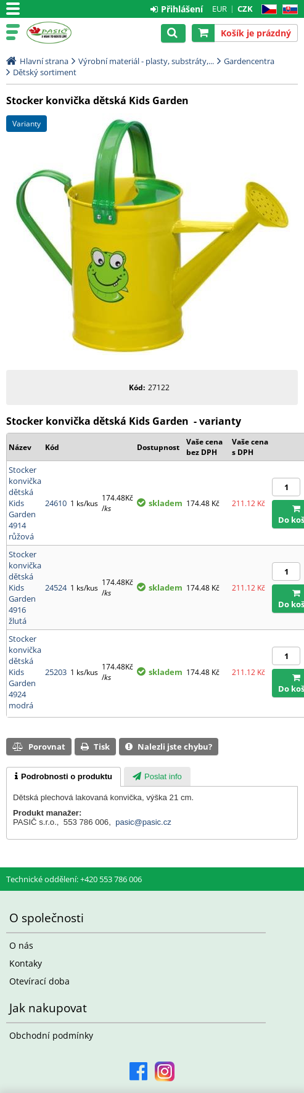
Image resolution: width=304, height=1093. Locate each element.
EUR (219, 8)
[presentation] (63, 777)
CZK (245, 8)
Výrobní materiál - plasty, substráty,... (146, 61)
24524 (56, 587)
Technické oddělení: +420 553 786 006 (74, 879)
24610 (56, 503)
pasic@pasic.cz (143, 822)
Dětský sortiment (44, 72)
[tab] (63, 777)
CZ (266, 9)
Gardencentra (249, 61)
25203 (56, 671)
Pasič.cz (63, 32)
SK (287, 9)
